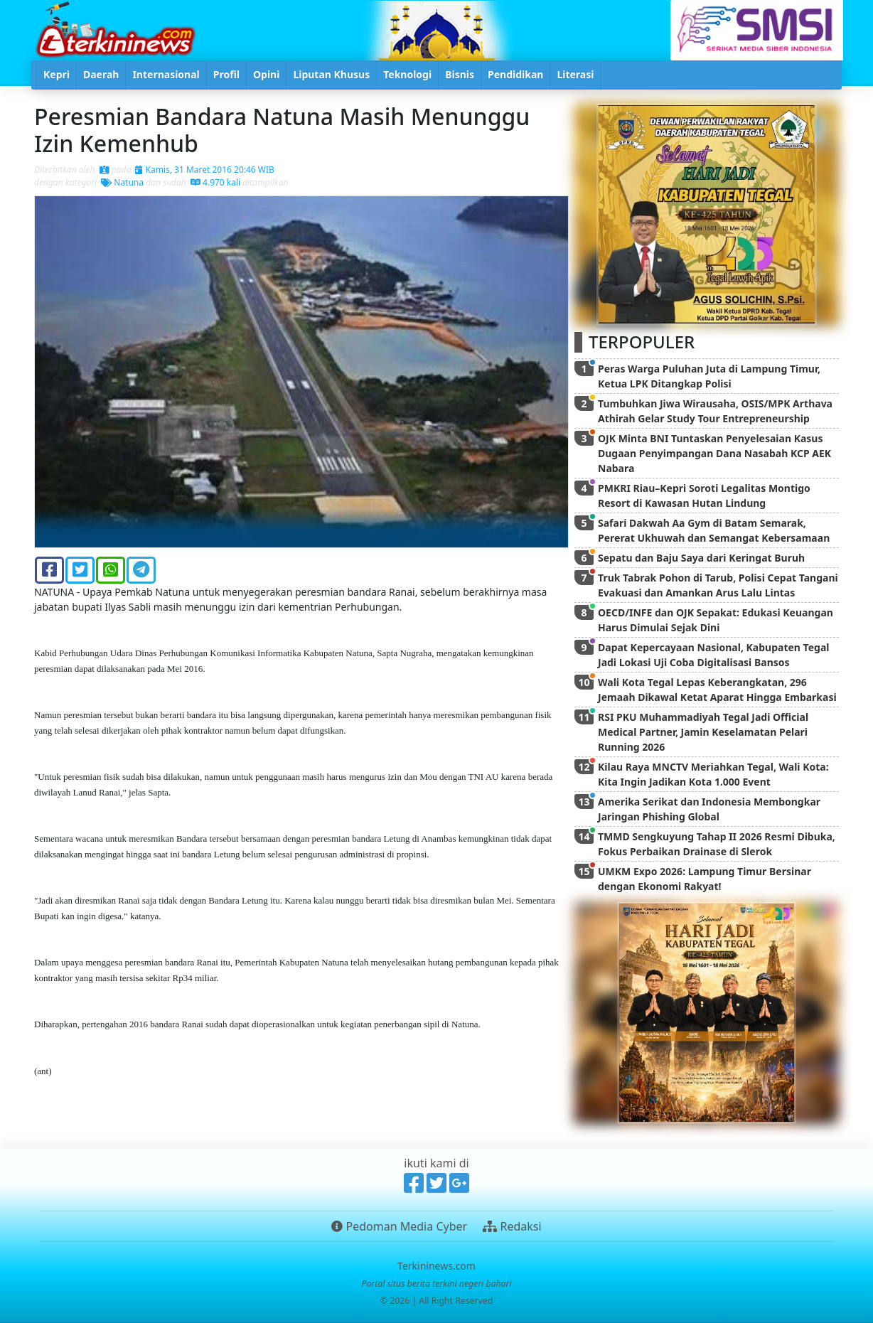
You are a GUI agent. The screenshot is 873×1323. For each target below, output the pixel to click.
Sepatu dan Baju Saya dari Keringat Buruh (701, 557)
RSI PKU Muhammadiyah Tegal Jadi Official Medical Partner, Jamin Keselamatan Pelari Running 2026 (703, 732)
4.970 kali (215, 182)
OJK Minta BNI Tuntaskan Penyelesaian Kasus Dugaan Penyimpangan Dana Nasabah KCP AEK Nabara (714, 453)
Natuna (122, 182)
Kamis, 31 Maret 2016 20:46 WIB (204, 170)
